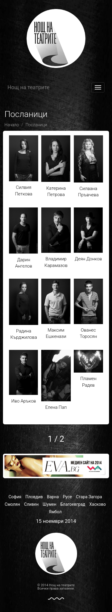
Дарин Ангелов (23, 238)
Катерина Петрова (55, 166)
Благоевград (72, 504)
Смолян (12, 504)
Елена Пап (55, 380)
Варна (53, 496)
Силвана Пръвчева (88, 166)
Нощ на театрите (28, 87)
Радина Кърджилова (23, 309)
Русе (67, 496)
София (14, 496)
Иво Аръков (23, 377)
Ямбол (55, 511)
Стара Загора (89, 496)
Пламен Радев (88, 369)
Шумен (49, 504)
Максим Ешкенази (55, 309)
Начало (11, 124)
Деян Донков (88, 234)
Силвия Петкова (23, 166)
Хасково (97, 504)
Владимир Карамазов (55, 237)
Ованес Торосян (88, 309)
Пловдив (34, 496)
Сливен (31, 504)
